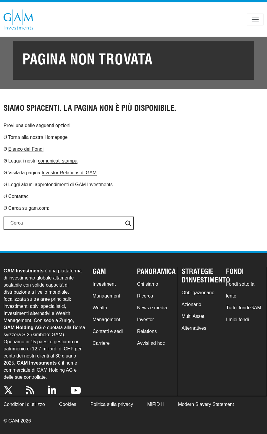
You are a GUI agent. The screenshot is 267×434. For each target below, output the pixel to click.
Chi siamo (147, 284)
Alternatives (194, 328)
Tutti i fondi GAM (243, 307)
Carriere (101, 343)
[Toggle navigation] (255, 19)
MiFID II (155, 404)
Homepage (55, 137)
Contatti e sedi (108, 331)
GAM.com (18, 19)
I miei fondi (237, 319)
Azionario (191, 304)
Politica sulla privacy (111, 404)
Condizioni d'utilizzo (24, 404)
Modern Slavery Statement (206, 404)
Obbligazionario (198, 292)
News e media (152, 307)
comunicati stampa (57, 160)
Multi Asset (193, 316)
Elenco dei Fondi (25, 149)
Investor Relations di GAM (69, 172)
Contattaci (19, 196)
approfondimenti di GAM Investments (74, 184)
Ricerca (145, 295)
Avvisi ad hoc (151, 343)
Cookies (67, 404)
